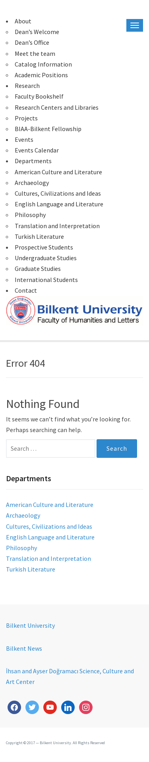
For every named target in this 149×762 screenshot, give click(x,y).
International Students (46, 280)
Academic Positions (41, 75)
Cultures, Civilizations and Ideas (58, 193)
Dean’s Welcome (37, 32)
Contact (26, 290)
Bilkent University (30, 625)
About (23, 21)
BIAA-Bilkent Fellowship (48, 129)
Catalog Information (43, 64)
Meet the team (35, 53)
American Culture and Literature (58, 172)
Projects (26, 118)
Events (24, 139)
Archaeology (32, 183)
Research (27, 86)
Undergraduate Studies (46, 258)
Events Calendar (37, 150)
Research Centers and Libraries (57, 107)
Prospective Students (44, 247)
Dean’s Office (32, 42)
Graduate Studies (38, 268)
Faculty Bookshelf (39, 96)
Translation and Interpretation (57, 226)
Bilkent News (24, 648)
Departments (33, 161)
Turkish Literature (39, 236)
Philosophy (30, 215)
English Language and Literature (59, 204)
